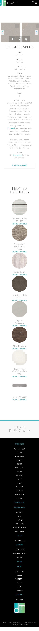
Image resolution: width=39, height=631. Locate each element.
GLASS (19, 464)
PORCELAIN (19, 456)
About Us (19, 571)
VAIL (19, 516)
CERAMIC (19, 460)
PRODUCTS (19, 444)
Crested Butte (19, 527)
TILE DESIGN (19, 550)
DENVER (19, 512)
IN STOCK (19, 487)
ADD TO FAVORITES (19, 224)
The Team (19, 579)
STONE (19, 453)
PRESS (19, 583)
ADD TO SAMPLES (19, 165)
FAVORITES (19, 494)
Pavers (19, 479)
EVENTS (20, 587)
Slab (20, 483)
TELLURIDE (19, 524)
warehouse (19, 531)
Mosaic (19, 475)
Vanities (19, 490)
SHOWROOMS (19, 507)
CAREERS (19, 590)
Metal (19, 472)
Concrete (19, 468)
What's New (19, 449)
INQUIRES (19, 599)
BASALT (19, 520)
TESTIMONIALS (19, 540)
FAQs (19, 575)
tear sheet (17, 155)
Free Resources (19, 553)
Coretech (11, 128)
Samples (19, 498)
